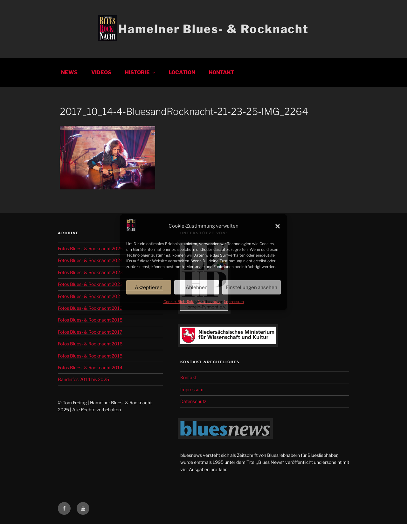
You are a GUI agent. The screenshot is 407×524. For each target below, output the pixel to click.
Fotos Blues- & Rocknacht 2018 (90, 319)
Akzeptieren (148, 287)
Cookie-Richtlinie (178, 301)
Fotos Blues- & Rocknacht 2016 (90, 343)
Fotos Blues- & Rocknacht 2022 (90, 284)
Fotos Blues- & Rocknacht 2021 (90, 296)
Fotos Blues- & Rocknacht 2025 (90, 248)
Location (182, 72)
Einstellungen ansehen (251, 287)
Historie (140, 72)
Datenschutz (209, 301)
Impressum (234, 301)
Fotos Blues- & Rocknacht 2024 (90, 260)
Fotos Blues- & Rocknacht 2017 (90, 332)
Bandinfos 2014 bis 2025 (83, 379)
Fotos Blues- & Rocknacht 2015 (90, 355)
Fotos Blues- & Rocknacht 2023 (90, 272)
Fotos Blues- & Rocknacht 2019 (90, 308)
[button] (277, 226)
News (69, 72)
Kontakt (221, 72)
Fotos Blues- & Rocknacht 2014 (90, 367)
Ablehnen (197, 287)
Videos (101, 72)
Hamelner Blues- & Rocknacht (213, 29)
